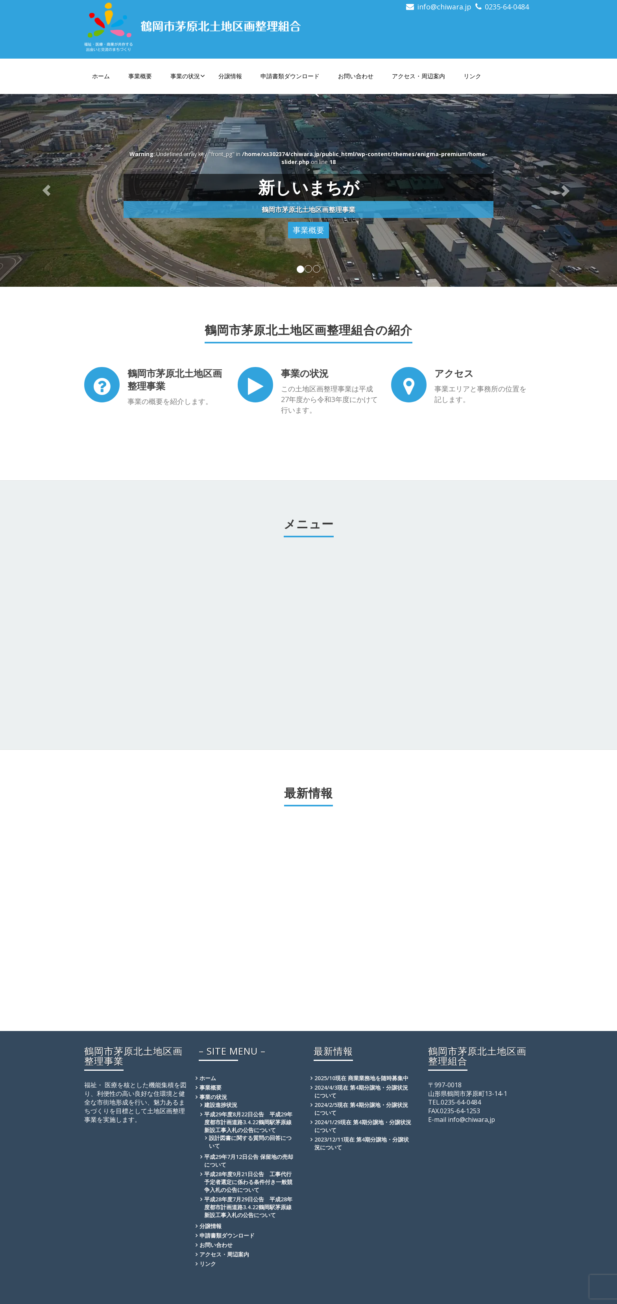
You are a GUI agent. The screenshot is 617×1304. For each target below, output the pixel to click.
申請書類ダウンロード (290, 76)
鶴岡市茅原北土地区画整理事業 (174, 379)
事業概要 (140, 76)
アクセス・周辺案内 (418, 76)
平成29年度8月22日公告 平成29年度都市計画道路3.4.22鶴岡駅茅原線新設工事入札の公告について (248, 1122)
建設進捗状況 (220, 1104)
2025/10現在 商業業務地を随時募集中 (361, 1078)
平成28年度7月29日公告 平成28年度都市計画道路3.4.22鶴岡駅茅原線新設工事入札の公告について (248, 1207)
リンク (472, 76)
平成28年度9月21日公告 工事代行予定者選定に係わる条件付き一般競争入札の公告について (248, 1181)
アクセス (454, 373)
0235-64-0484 (507, 6)
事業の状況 (187, 75)
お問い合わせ (355, 76)
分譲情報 (230, 76)
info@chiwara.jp (444, 6)
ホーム (101, 76)
